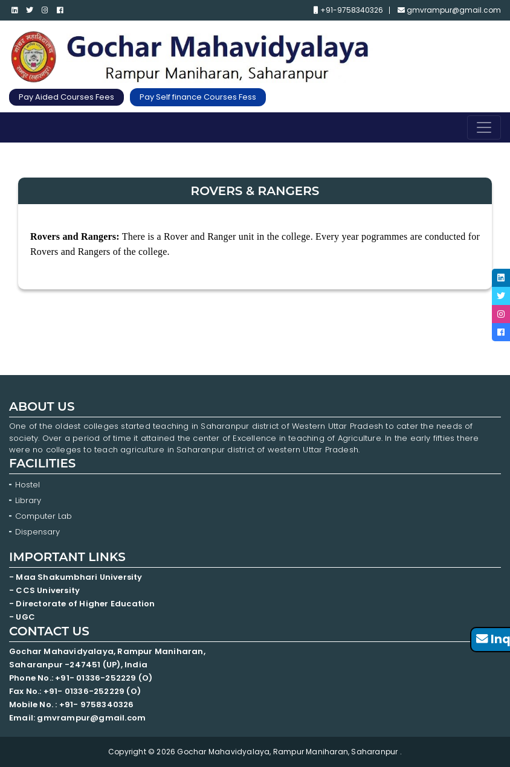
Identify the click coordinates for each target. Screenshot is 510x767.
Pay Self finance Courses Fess (198, 97)
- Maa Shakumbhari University (76, 577)
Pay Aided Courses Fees (66, 97)
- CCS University (44, 590)
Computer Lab (44, 516)
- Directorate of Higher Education (83, 603)
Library (28, 500)
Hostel (27, 484)
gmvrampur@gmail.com (449, 10)
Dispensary (37, 532)
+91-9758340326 (348, 10)
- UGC (22, 617)
